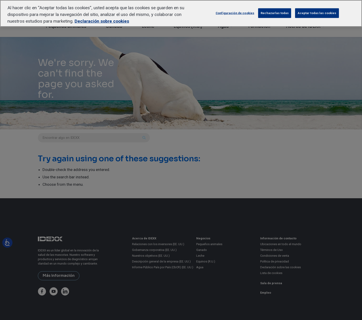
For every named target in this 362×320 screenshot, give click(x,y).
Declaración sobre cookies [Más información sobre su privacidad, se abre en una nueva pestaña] (102, 21)
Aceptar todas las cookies (317, 13)
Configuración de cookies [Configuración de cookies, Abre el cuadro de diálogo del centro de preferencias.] (235, 13)
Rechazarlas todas (275, 13)
